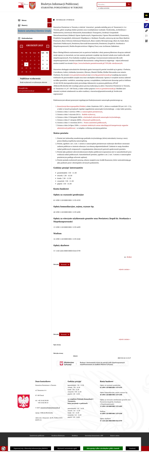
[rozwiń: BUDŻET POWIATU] (50, 147)
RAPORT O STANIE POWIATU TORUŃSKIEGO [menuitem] (29, 157)
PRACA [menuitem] (21, 171)
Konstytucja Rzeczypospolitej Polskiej (71, 100)
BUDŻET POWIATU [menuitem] (25, 147)
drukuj (129, 251)
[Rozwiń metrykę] (64, 258)
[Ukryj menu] (49, 15)
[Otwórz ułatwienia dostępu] (146, 15)
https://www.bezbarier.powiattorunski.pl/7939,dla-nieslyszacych (97, 57)
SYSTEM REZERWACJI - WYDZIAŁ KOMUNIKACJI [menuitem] (31, 209)
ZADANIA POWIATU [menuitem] (26, 130)
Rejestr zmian (114, 430)
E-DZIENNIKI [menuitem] (23, 214)
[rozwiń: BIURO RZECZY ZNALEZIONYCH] (50, 183)
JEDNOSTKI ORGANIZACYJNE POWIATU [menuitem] (29, 120)
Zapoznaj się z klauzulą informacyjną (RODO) (31, 448)
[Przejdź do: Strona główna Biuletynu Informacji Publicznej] (54, 14)
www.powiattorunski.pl (78, 69)
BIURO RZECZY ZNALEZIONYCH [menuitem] (30, 184)
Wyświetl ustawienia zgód (67, 448)
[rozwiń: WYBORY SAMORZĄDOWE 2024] (50, 188)
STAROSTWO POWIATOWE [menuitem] (28, 64)
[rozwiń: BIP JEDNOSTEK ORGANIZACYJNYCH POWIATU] (50, 223)
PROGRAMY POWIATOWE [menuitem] (28, 143)
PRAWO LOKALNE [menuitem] (25, 60)
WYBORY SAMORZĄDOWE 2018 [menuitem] (30, 192)
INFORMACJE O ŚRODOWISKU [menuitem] (30, 175)
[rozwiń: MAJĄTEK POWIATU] (50, 151)
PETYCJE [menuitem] (21, 196)
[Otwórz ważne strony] (146, 35)
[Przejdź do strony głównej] (50, 5)
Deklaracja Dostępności (45, 437)
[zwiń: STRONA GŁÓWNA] (50, 19)
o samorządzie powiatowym (91, 106)
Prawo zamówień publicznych (95, 117)
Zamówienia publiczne (37, 430)
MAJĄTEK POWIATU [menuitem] (26, 151)
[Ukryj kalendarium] (49, 243)
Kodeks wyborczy (88, 109)
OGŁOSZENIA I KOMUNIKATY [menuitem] (29, 162)
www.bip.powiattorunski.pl (101, 69)
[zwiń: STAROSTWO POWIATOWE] (50, 64)
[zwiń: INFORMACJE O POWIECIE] (50, 29)
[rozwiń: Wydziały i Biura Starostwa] (50, 83)
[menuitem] (34, 19)
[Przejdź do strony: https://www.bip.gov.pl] (146, 20)
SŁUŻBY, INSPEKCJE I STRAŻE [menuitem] (29, 126)
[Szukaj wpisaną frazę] (129, 4)
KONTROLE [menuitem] (22, 134)
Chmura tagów (85, 437)
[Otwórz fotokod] (146, 40)
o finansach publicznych (91, 114)
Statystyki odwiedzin (67, 437)
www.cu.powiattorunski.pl (105, 83)
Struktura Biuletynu (58, 430)
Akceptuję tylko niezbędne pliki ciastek (103, 448)
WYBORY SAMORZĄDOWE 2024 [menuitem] (30, 188)
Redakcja (75, 430)
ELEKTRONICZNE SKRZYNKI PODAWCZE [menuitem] (29, 202)
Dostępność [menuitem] (22, 219)
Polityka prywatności (104, 437)
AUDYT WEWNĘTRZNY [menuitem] (27, 138)
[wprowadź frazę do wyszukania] (111, 4)
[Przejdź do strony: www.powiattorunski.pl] (146, 30)
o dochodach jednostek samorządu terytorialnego (101, 111)
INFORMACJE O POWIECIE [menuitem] (28, 30)
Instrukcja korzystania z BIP (94, 430)
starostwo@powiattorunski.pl (50, 402)
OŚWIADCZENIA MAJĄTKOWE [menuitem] (30, 56)
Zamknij (132, 448)
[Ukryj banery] (49, 230)
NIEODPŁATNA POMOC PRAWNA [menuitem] (31, 179)
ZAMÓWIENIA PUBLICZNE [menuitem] (28, 167)
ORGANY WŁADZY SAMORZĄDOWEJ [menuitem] (32, 52)
